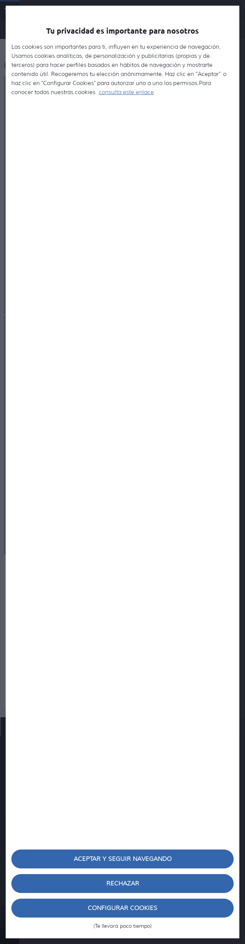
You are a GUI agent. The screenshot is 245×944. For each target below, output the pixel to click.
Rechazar (122, 883)
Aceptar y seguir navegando (123, 858)
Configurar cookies (122, 911)
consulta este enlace (126, 92)
